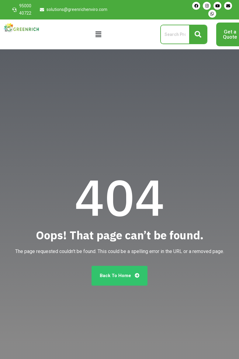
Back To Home (119, 275)
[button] (98, 34)
